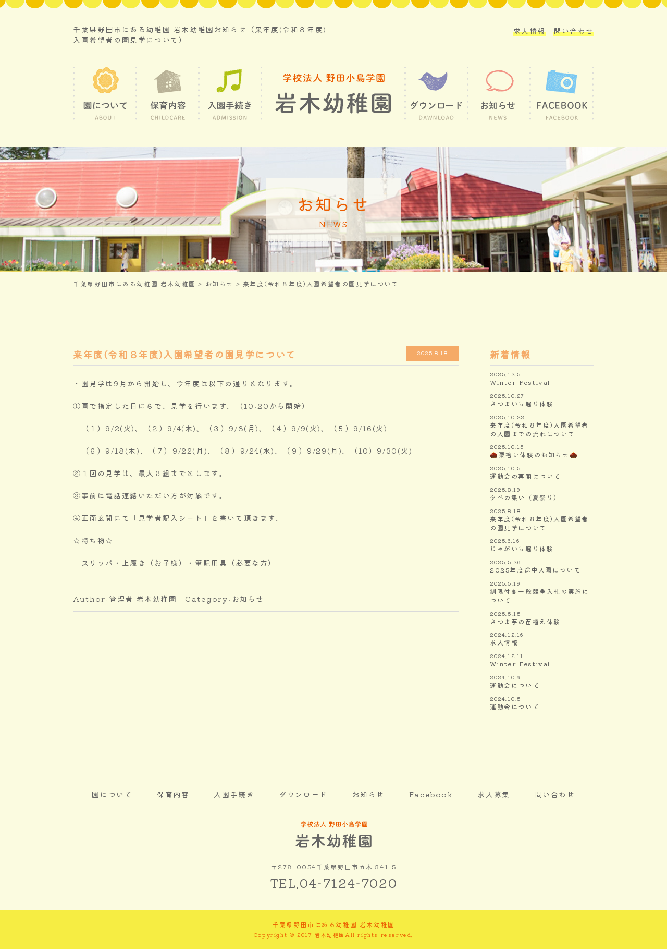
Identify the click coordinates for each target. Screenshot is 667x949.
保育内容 (173, 794)
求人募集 (493, 794)
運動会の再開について (525, 476)
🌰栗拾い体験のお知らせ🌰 (534, 455)
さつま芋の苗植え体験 (525, 621)
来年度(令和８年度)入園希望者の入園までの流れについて (539, 429)
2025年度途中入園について (535, 570)
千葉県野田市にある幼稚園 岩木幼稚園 (134, 283)
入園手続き (234, 794)
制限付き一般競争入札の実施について (539, 595)
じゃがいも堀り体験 (521, 548)
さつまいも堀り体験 (521, 403)
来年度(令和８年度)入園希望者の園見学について (539, 523)
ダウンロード (303, 794)
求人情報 (529, 31)
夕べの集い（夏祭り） (525, 497)
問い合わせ (573, 31)
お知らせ (219, 283)
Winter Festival (520, 382)
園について (112, 794)
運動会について (514, 685)
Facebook (431, 794)
